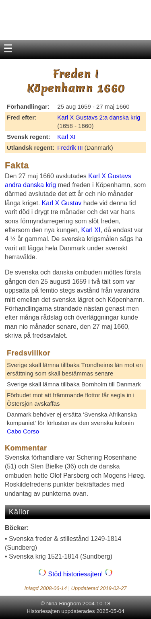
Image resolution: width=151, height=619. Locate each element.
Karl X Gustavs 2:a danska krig (98, 117)
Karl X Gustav (62, 203)
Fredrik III (70, 147)
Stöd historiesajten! (75, 574)
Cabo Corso (23, 431)
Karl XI (66, 136)
